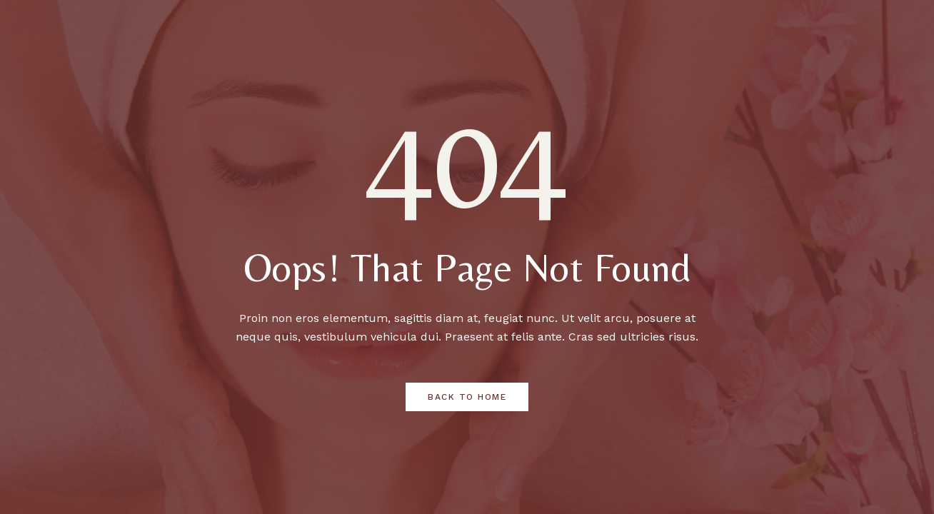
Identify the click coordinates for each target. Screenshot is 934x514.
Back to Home (467, 397)
